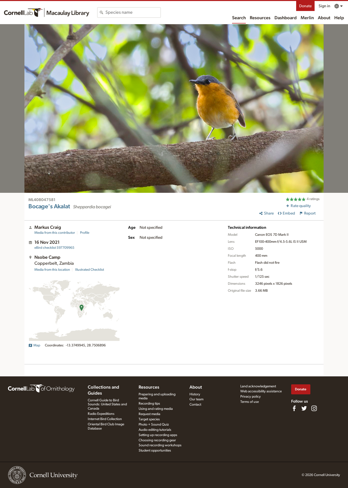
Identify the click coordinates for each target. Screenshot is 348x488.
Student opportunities (155, 450)
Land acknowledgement (258, 386)
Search (239, 18)
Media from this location (52, 269)
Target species (149, 419)
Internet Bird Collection (105, 419)
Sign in (324, 6)
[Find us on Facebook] (294, 408)
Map (34, 345)
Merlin (307, 18)
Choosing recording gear (157, 440)
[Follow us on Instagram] (314, 408)
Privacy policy (250, 396)
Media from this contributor (54, 233)
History (194, 394)
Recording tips (149, 403)
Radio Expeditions (101, 414)
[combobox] (133, 12)
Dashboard (285, 18)
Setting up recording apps (158, 435)
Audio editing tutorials (155, 430)
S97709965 (54, 247)
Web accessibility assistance (261, 391)
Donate (305, 6)
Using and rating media (156, 409)
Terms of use (249, 402)
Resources (260, 18)
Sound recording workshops (160, 445)
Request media (149, 414)
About (324, 18)
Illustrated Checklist (89, 269)
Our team (196, 399)
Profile (84, 233)
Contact (195, 404)
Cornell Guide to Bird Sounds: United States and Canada (107, 405)
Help (339, 18)
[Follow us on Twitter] (304, 408)
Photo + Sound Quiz (154, 424)
